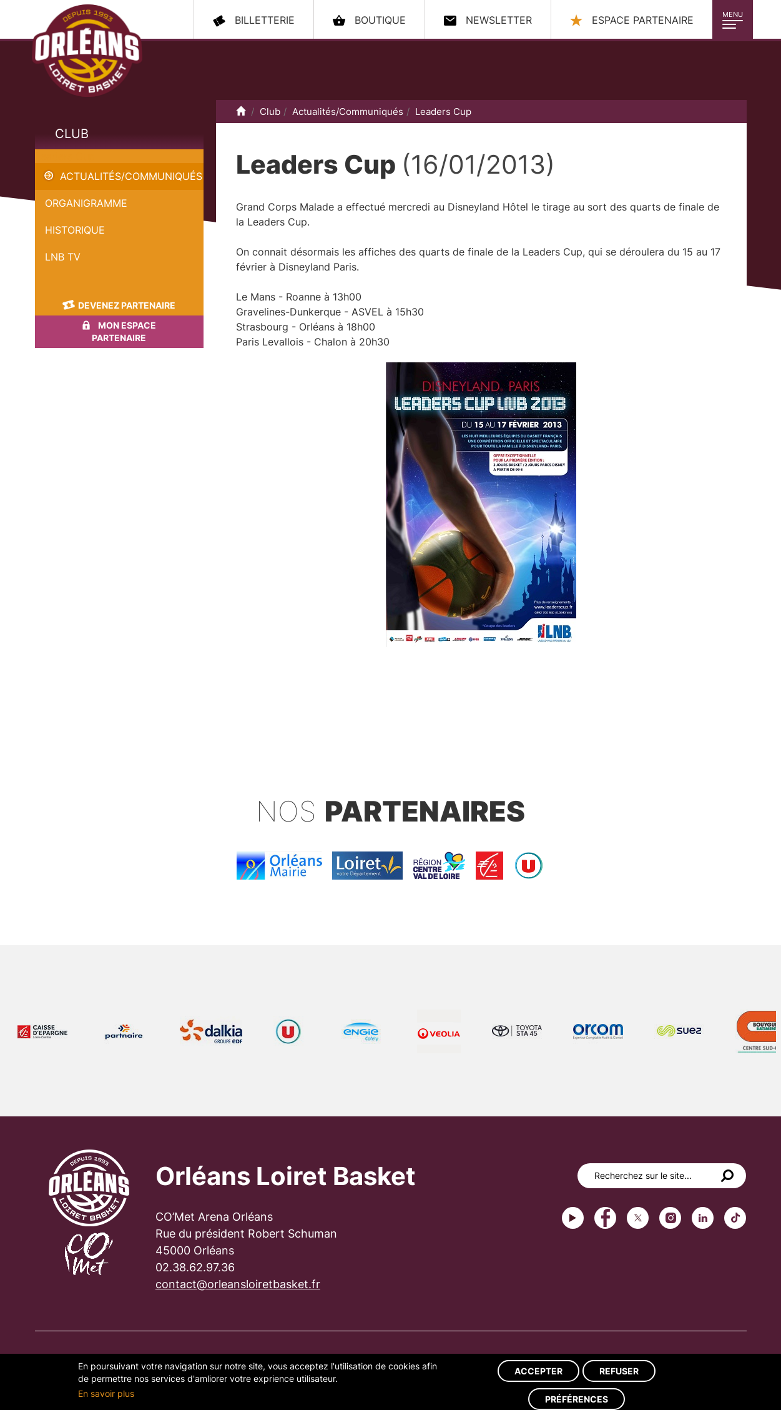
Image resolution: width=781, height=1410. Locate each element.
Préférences (576, 1399)
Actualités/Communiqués (131, 176)
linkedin (703, 1218)
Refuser (619, 1371)
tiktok (735, 1218)
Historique (75, 230)
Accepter (538, 1371)
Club (72, 133)
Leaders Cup (65, 156)
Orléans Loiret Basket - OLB (87, 50)
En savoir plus (106, 1393)
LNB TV (63, 257)
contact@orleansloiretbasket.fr (237, 1284)
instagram (670, 1218)
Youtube (573, 1218)
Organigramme (86, 203)
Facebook (605, 1218)
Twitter (638, 1218)
